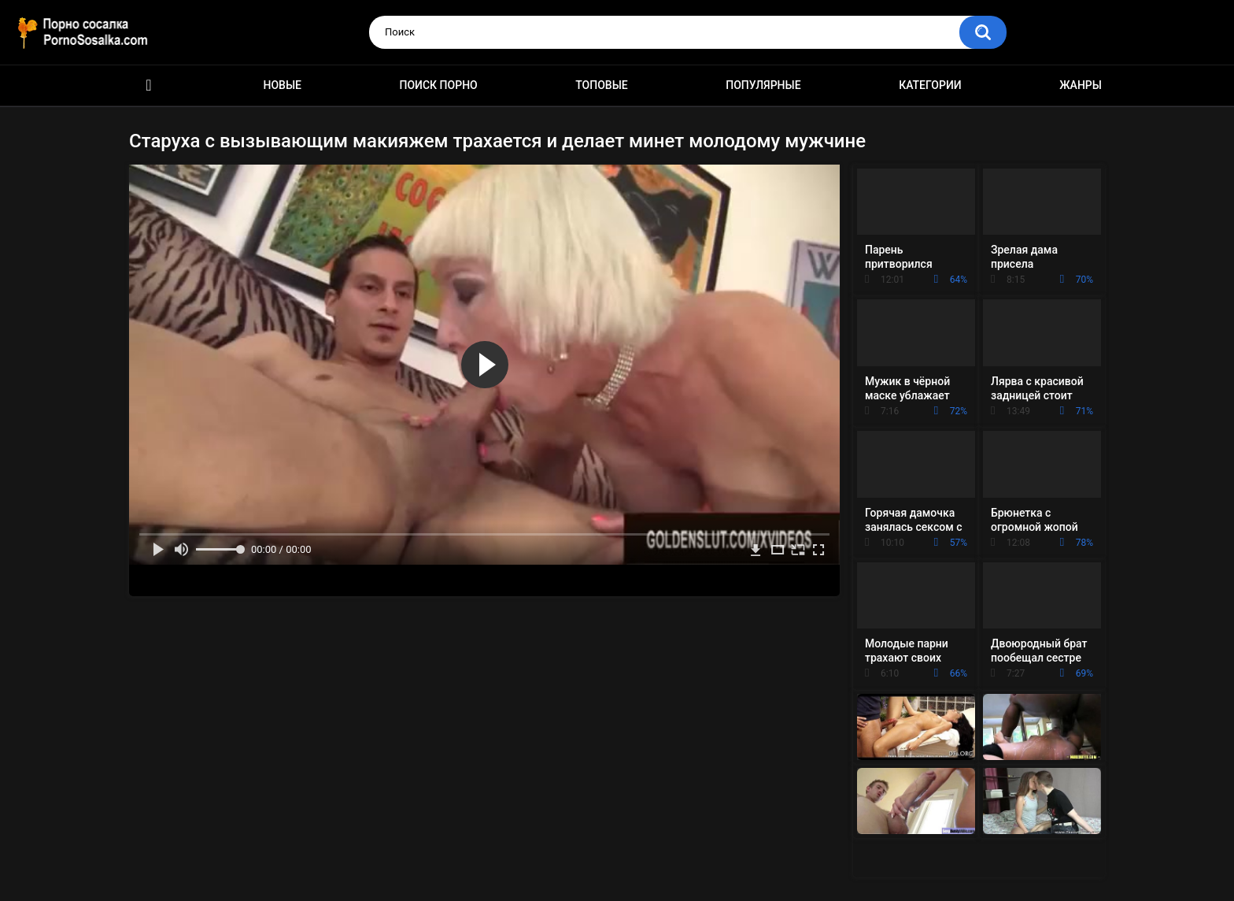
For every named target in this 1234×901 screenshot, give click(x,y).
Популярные (763, 85)
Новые (282, 85)
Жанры (1080, 85)
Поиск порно (439, 85)
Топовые (601, 85)
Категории (930, 85)
